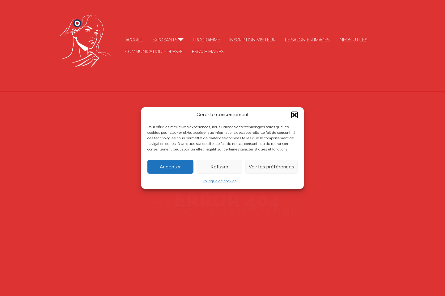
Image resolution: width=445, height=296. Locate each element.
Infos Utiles (353, 39)
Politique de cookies (219, 181)
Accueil (134, 39)
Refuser (219, 167)
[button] (294, 115)
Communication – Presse (154, 51)
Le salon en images (307, 39)
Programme (206, 39)
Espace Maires (207, 51)
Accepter (170, 167)
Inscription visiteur (252, 39)
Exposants (164, 39)
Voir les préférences (271, 167)
